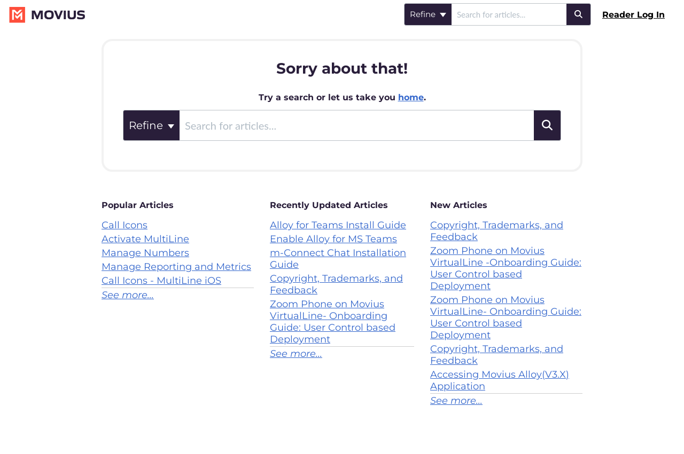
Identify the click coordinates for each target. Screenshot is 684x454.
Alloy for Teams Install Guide (338, 225)
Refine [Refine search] (428, 14)
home (411, 97)
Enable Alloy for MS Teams (333, 239)
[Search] (578, 14)
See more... (128, 295)
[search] (509, 14)
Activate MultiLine (145, 239)
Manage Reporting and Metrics (176, 267)
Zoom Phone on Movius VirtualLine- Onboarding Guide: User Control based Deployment (332, 321)
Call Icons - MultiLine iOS (161, 280)
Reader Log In (633, 15)
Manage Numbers (145, 253)
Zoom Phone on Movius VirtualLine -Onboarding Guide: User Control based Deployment (505, 268)
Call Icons (124, 225)
